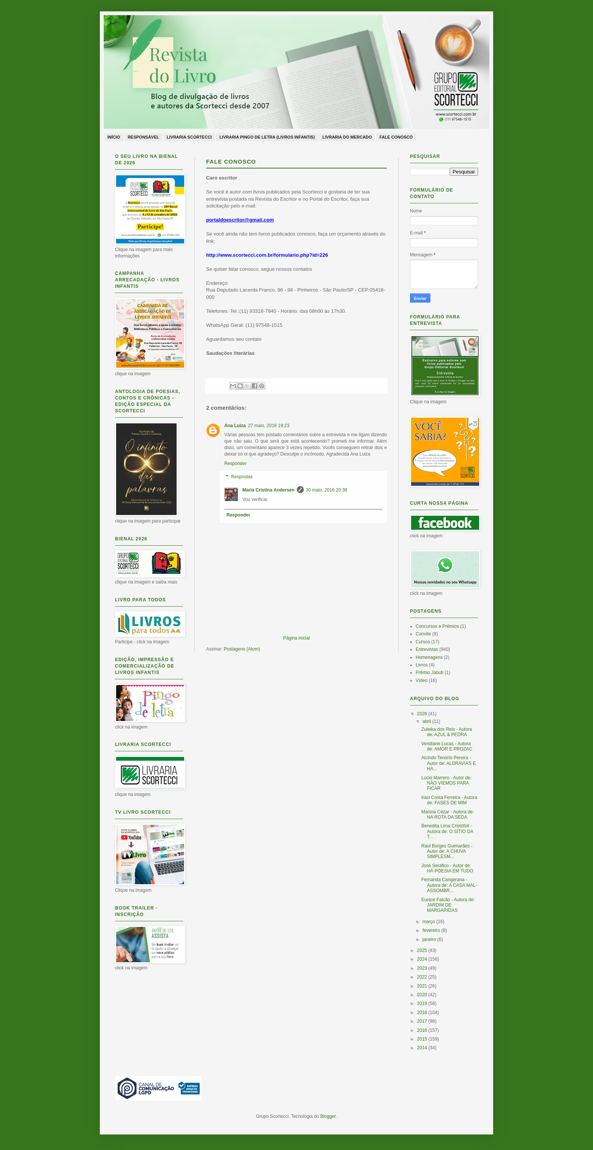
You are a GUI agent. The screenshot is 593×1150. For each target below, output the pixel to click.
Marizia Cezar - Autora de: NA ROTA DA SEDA (447, 814)
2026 (422, 713)
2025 (422, 950)
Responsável (143, 137)
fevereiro (431, 930)
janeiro (429, 939)
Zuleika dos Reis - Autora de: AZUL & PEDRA (446, 732)
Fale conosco (396, 137)
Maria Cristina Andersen (268, 490)
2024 (422, 959)
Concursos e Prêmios (437, 626)
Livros (422, 665)
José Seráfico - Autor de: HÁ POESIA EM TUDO (447, 868)
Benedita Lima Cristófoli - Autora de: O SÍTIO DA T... (447, 831)
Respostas (242, 477)
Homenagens (429, 657)
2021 (422, 986)
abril (427, 721)
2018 (422, 1012)
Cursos (423, 641)
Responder (235, 463)
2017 (422, 1021)
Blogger (328, 1116)
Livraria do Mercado (347, 137)
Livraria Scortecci (189, 137)
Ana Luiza (235, 425)
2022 (422, 977)
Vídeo (421, 680)
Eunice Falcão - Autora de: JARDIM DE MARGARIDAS (448, 905)
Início (113, 137)
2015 (422, 1039)
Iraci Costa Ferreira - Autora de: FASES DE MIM (449, 800)
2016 (422, 1030)
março (429, 921)
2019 (422, 1003)
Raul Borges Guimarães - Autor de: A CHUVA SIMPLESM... (446, 851)
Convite (423, 634)
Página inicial (296, 638)
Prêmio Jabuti (429, 672)
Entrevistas (427, 649)
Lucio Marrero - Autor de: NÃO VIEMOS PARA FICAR (446, 783)
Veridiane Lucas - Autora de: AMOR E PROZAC (446, 746)
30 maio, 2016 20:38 (326, 490)
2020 (422, 994)
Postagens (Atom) (242, 649)
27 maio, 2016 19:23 (268, 425)
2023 (422, 968)
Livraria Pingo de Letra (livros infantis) (267, 137)
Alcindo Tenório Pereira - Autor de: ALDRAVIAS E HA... (448, 763)
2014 (422, 1047)
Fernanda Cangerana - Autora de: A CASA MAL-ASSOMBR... (449, 885)
